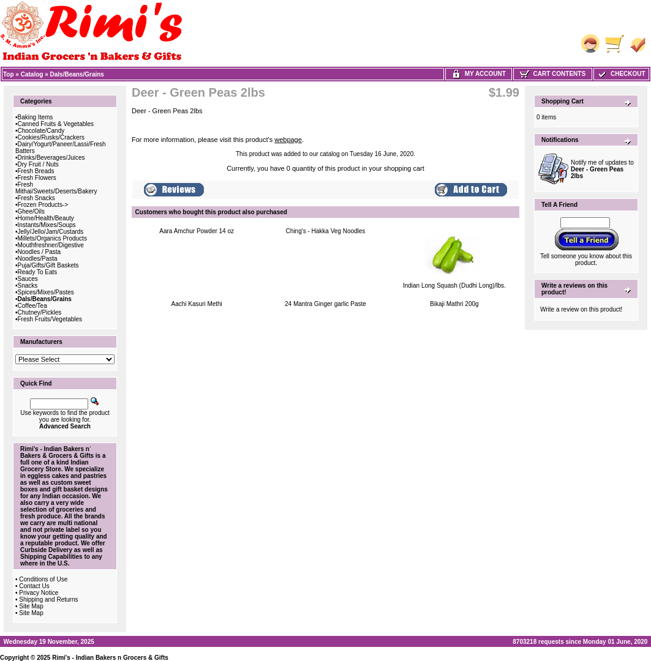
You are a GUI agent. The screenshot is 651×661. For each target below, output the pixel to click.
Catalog (32, 74)
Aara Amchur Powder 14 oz (196, 231)
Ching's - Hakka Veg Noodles (326, 231)
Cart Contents (552, 73)
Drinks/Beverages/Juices (51, 157)
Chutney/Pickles (40, 312)
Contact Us (34, 586)
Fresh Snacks (36, 198)
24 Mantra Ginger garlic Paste (325, 304)
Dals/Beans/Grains (77, 74)
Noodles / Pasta (39, 251)
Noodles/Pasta (38, 258)
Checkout (621, 73)
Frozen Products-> (43, 204)
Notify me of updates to (602, 169)
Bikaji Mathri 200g (454, 304)
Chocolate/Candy (41, 130)
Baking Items (35, 117)
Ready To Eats (38, 272)
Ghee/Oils (31, 211)
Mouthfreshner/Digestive (51, 245)
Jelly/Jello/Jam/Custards (51, 231)
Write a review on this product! (581, 309)
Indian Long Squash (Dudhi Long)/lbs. (454, 285)
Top (8, 74)
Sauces (28, 278)
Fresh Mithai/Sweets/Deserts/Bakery (56, 188)
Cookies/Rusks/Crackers (51, 137)
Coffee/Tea (32, 305)
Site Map (31, 606)
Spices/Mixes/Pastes (46, 292)
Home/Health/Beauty (46, 218)
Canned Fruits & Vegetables (56, 124)
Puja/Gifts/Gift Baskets (48, 265)
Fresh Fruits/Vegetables (50, 319)
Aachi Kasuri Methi (196, 304)
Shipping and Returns (48, 599)
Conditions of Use (43, 579)
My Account (478, 73)
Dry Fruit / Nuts (38, 164)
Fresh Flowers (37, 177)
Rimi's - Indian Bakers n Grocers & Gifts (110, 657)
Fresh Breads (36, 171)
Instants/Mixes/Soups (47, 225)
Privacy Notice (38, 592)
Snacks (28, 285)
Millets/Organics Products (52, 238)
